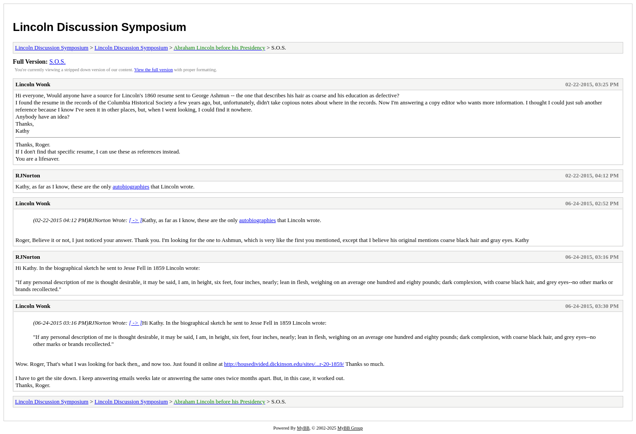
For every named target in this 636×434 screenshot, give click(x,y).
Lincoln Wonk (32, 84)
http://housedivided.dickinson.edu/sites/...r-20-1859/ (284, 364)
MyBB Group (350, 428)
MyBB (303, 428)
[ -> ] (135, 220)
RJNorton (27, 175)
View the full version (153, 69)
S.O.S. (57, 61)
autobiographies (131, 186)
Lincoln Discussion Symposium (99, 27)
